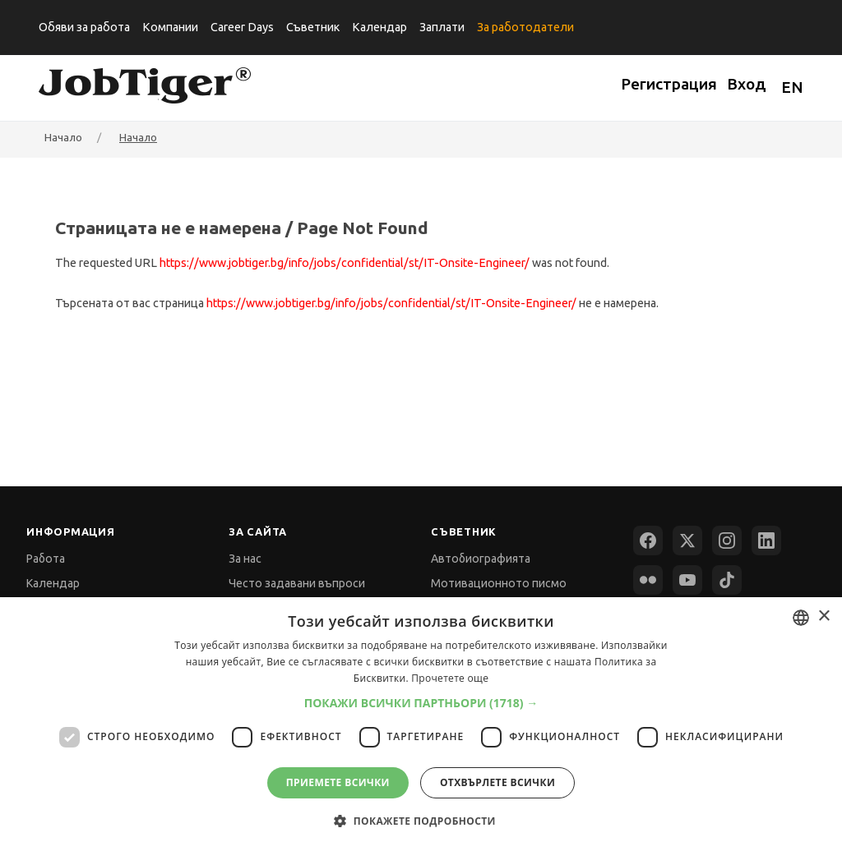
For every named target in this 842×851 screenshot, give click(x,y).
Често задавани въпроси (297, 583)
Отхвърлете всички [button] (497, 782)
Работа (45, 558)
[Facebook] (648, 540)
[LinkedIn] (766, 540)
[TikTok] (727, 580)
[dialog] (421, 724)
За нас (245, 558)
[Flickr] (648, 580)
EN (792, 87)
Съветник (313, 27)
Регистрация (669, 84)
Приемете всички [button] (338, 782)
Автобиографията (480, 558)
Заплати (442, 27)
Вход (746, 84)
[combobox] (801, 618)
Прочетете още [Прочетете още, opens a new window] (449, 678)
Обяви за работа (84, 27)
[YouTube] (687, 580)
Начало (138, 137)
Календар (379, 27)
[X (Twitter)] (687, 540)
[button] (421, 702)
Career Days (242, 27)
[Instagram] (727, 540)
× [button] (823, 616)
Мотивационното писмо (499, 583)
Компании (170, 27)
